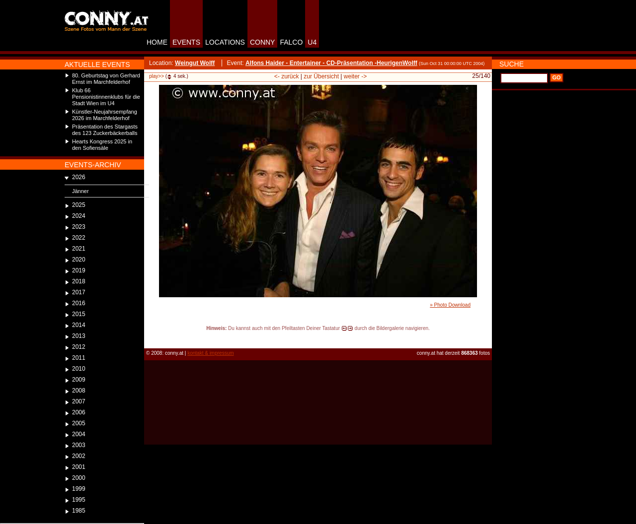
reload (152, 337)
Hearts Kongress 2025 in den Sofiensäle (102, 144)
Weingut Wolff (195, 63)
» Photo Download (450, 305)
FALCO (291, 42)
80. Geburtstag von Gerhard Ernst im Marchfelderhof (106, 78)
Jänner (80, 191)
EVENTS (186, 42)
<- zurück (286, 76)
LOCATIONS (225, 42)
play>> (156, 76)
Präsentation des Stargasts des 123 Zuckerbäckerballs (105, 130)
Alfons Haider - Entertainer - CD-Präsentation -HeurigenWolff (331, 63)
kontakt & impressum (210, 353)
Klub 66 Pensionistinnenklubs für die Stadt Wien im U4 (106, 96)
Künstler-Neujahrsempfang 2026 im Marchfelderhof (104, 115)
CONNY (262, 42)
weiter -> (355, 76)
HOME (157, 42)
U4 (312, 42)
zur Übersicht (321, 76)
